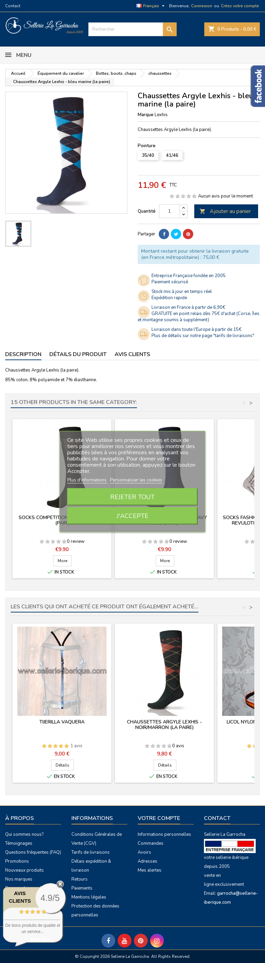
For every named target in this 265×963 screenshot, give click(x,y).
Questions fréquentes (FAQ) (33, 852)
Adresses (147, 861)
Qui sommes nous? (24, 834)
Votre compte (159, 818)
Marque (146, 115)
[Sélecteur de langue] (151, 6)
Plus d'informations (87, 480)
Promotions (17, 861)
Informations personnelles (164, 834)
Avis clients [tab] (132, 354)
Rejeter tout (132, 497)
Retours (79, 879)
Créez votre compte (240, 6)
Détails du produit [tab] (78, 354)
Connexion (201, 6)
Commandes (151, 843)
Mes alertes (149, 870)
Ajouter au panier (225, 211)
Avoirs (144, 852)
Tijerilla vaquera (62, 722)
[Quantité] (169, 211)
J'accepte (132, 516)
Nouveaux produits (24, 870)
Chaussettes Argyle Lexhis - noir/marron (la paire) (164, 725)
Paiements (81, 888)
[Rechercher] (132, 29)
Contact (12, 6)
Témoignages (18, 843)
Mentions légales (88, 897)
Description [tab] (23, 354)
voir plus (41, 939)
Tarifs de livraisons (90, 852)
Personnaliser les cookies (136, 480)
